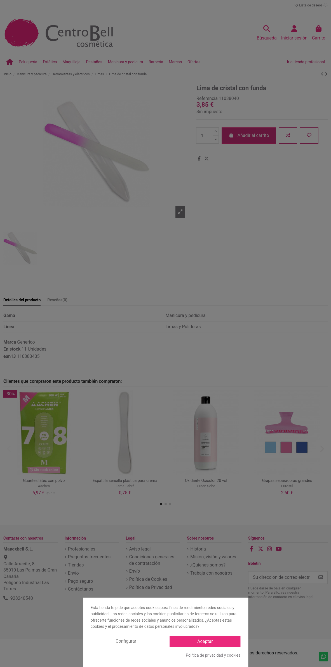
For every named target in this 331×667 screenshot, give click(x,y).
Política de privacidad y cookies (213, 655)
